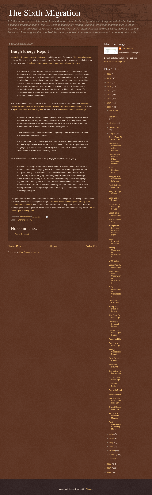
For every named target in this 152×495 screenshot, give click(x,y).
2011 (109, 99)
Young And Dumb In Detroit (113, 308)
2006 (109, 472)
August (112, 134)
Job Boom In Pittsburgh (114, 378)
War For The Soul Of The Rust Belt (115, 400)
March (112, 450)
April (111, 446)
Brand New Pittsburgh (114, 344)
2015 (109, 82)
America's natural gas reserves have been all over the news (53, 63)
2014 (109, 86)
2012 (109, 95)
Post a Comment (22, 234)
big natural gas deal (83, 57)
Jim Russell (127, 49)
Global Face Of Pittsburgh (115, 138)
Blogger (89, 489)
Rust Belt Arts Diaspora (115, 186)
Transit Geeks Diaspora (115, 408)
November (113, 117)
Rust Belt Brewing (113, 365)
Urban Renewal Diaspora (114, 241)
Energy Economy (25, 220)
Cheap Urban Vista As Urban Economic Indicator (114, 159)
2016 (109, 78)
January (113, 459)
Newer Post (15, 246)
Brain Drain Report (113, 199)
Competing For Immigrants (115, 372)
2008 (109, 464)
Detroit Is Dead (115, 390)
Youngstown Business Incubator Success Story (114, 230)
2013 (109, 90)
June (111, 438)
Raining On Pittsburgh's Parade (115, 332)
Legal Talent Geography (115, 214)
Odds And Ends (113, 385)
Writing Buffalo (115, 394)
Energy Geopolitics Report (115, 351)
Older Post (92, 246)
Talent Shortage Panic (114, 170)
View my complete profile (114, 62)
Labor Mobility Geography (115, 266)
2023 (109, 74)
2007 (109, 468)
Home (53, 246)
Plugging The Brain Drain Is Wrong (115, 178)
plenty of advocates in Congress (28, 109)
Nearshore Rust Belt (114, 301)
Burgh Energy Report (115, 192)
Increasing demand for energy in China (28, 57)
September (114, 127)
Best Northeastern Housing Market (115, 425)
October (113, 123)
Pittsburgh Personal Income (114, 323)
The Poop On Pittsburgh (114, 316)
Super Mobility (115, 339)
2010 (109, 103)
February (113, 455)
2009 (109, 107)
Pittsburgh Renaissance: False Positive (115, 146)
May (111, 442)
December (113, 110)
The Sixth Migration (44, 13)
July (111, 434)
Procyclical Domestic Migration (114, 415)
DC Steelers (114, 261)
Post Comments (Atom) (29, 252)
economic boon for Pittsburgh (73, 109)
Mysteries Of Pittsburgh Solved (114, 206)
